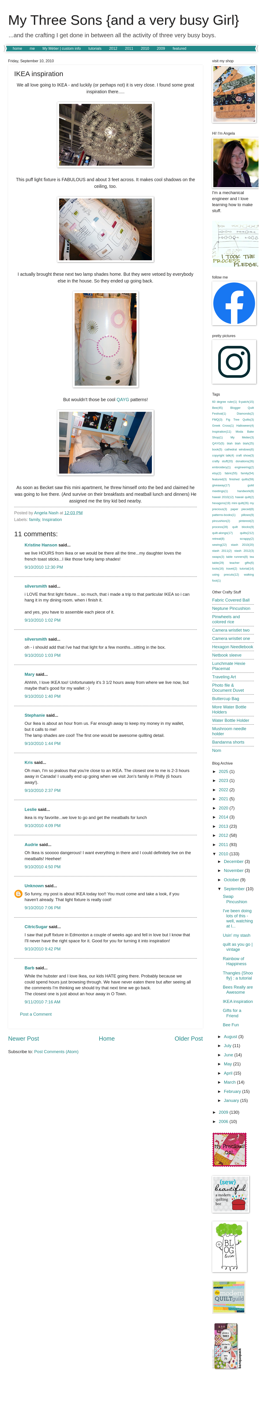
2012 (113, 48)
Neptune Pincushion (231, 608)
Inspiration (52, 519)
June (229, 1054)
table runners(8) (237, 556)
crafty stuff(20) (222, 461)
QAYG (123, 399)
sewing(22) (219, 544)
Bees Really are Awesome (238, 990)
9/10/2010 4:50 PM (43, 866)
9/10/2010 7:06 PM (43, 907)
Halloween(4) (245, 425)
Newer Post (23, 1038)
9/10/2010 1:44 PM (43, 743)
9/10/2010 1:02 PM (43, 620)
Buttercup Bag (225, 698)
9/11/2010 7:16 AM (42, 1001)
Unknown (34, 885)
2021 (224, 798)
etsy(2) (216, 473)
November (234, 870)
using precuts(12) (225, 574)
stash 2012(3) (244, 550)
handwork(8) (245, 491)
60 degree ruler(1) (224, 401)
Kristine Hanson (41, 545)
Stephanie (35, 715)
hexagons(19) (221, 503)
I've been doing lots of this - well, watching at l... (238, 918)
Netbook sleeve (227, 655)
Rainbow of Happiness (234, 961)
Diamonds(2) (245, 413)
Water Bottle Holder (230, 720)
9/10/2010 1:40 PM (43, 696)
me (32, 48)
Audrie (31, 844)
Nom (216, 750)
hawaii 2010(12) (223, 497)
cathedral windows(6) (239, 449)
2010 (145, 48)
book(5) (217, 449)
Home (107, 1038)
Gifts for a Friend (232, 1013)
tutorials (94, 48)
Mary (30, 674)
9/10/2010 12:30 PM (44, 567)
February (233, 1091)
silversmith (36, 586)
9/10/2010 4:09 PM (43, 825)
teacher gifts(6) (242, 562)
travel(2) (231, 568)
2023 (224, 780)
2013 (224, 826)
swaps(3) (218, 556)
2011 (129, 48)
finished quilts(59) (241, 479)
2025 (224, 771)
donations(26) (245, 461)
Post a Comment (36, 1014)
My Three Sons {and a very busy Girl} (123, 20)
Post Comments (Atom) (56, 1051)
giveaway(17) (221, 485)
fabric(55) (231, 473)
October (232, 879)
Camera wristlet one (231, 638)
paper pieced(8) (242, 509)
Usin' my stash (236, 935)
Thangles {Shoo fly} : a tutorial (238, 975)
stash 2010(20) (242, 544)
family (34, 519)
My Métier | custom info (61, 48)
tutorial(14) (247, 568)
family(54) (247, 473)
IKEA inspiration (238, 1001)
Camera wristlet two (230, 630)
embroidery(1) (221, 467)
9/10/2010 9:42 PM (43, 948)
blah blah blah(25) (240, 443)
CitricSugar (36, 926)
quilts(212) (247, 533)
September (235, 888)
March (230, 1082)
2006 (224, 1121)
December (234, 861)
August (231, 1036)
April (229, 1073)
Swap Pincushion (235, 899)
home (17, 48)
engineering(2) (244, 467)
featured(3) (219, 479)
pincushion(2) (221, 521)
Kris (29, 762)
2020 (224, 808)
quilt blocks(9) (243, 527)
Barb (29, 967)
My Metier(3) (242, 437)
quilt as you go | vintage (237, 947)
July (228, 1045)
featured (179, 48)
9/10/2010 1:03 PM (43, 655)
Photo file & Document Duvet (228, 688)
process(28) (220, 527)
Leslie (31, 809)
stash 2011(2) (222, 550)
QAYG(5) (218, 443)
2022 (224, 789)
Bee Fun (231, 1024)
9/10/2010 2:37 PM (43, 790)
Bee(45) (217, 407)
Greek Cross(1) (223, 425)
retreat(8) (218, 538)
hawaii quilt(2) (244, 497)
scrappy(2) (247, 538)
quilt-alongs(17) (222, 533)
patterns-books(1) (224, 515)
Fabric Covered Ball (231, 600)
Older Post (189, 1038)
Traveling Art (224, 676)
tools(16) (218, 568)
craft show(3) (245, 455)
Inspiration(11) (221, 431)
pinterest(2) (246, 521)
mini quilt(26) (240, 503)
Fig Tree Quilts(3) (240, 419)
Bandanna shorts (228, 742)
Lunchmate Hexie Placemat (228, 666)
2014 (224, 817)
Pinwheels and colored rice (226, 619)
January (232, 1100)
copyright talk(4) (223, 455)
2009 (161, 48)
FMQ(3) (217, 419)
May (228, 1063)
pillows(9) (247, 515)
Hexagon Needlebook (232, 646)
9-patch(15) (246, 401)
